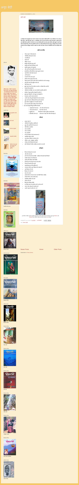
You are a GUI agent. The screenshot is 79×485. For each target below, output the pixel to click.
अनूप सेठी (6, 7)
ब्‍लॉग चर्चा (23, 17)
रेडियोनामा (56, 215)
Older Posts (57, 249)
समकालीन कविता (13, 136)
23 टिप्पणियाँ (39, 220)
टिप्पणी (24, 222)
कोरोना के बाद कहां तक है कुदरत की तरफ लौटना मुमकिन (13, 146)
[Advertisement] (41, 236)
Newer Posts (25, 249)
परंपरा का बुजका (13, 128)
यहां (47, 217)
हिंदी (27, 222)
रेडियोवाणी (31, 217)
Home (41, 249)
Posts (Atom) (30, 252)
